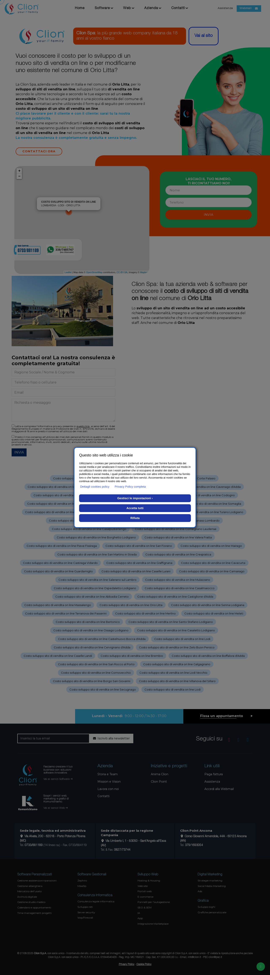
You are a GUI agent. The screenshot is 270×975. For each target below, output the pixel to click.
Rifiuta (135, 518)
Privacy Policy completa (130, 486)
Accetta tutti (135, 508)
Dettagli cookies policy (94, 486)
